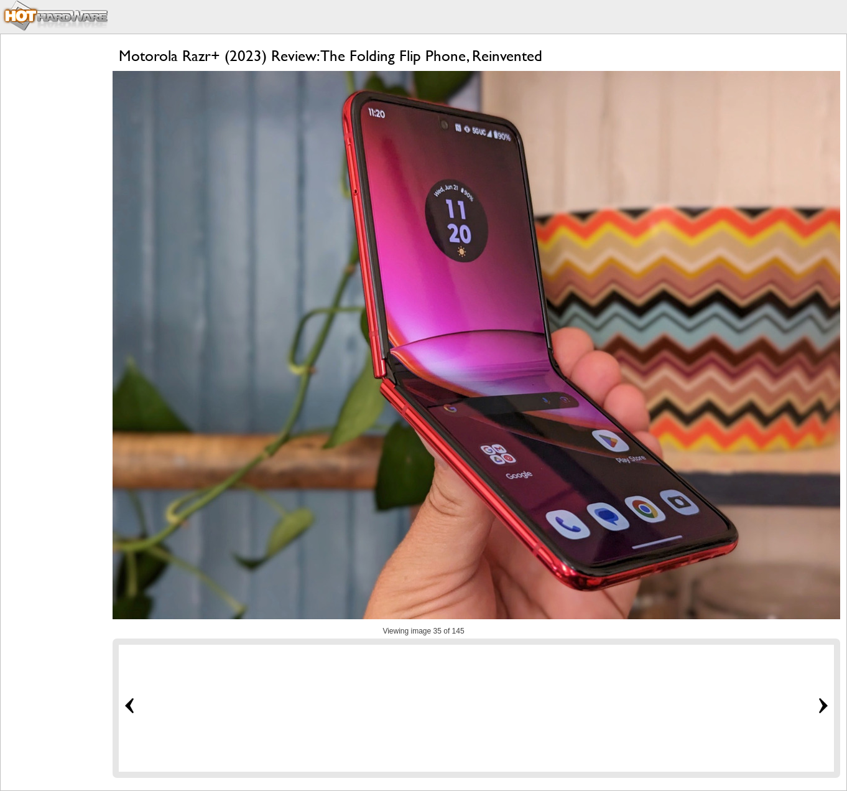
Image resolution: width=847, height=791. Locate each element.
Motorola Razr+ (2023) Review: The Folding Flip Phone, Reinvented (330, 56)
